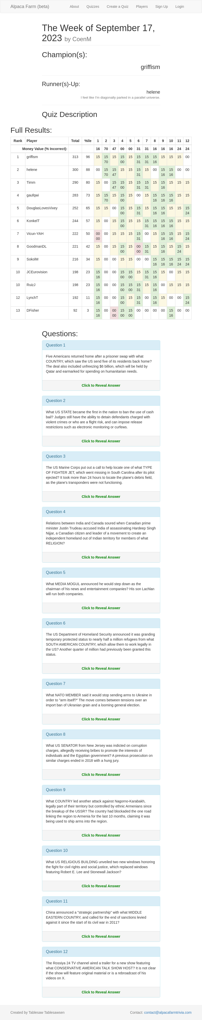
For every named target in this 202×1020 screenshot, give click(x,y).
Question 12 (57, 951)
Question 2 (55, 400)
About (74, 7)
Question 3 (55, 456)
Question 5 (55, 572)
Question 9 (55, 790)
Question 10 (57, 850)
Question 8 (55, 734)
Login (179, 7)
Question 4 (55, 512)
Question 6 (55, 623)
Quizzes (93, 7)
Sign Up (161, 7)
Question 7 (55, 684)
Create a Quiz (117, 7)
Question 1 (55, 345)
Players (142, 7)
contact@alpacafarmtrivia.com (168, 1012)
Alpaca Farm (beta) (30, 6)
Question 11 (57, 901)
